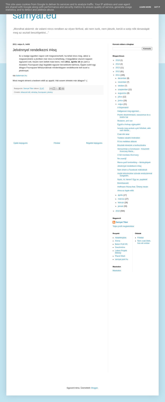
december (122, 78)
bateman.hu (21, 75)
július (120, 97)
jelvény (50, 92)
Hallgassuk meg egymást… (129, 111)
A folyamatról (122, 107)
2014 (118, 64)
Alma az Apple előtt (125, 190)
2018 (118, 60)
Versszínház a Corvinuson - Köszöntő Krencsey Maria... (133, 150)
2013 (118, 68)
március (121, 199)
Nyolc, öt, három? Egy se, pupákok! (132, 179)
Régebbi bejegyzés (94, 143)
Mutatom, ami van (124, 121)
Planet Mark (120, 256)
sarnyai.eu (35, 15)
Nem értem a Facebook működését (132, 170)
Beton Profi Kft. (121, 244)
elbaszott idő (25, 92)
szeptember (123, 89)
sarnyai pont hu (121, 259)
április (120, 195)
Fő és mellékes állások (127, 141)
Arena (117, 241)
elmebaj (34, 92)
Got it (157, 7)
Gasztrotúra (120, 247)
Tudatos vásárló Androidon (128, 138)
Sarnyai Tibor (122, 222)
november (122, 82)
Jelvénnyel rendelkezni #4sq (129, 166)
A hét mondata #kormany (128, 155)
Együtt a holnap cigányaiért (128, 124)
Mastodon (117, 270)
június (120, 100)
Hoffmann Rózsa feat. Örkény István (132, 187)
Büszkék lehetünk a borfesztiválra (131, 145)
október (121, 86)
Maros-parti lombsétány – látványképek (134, 162)
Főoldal (57, 143)
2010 (118, 211)
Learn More (145, 7)
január (121, 206)
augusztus (122, 93)
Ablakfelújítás (120, 238)
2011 (118, 75)
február (121, 202)
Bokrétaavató (123, 183)
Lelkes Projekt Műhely (121, 252)
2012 (118, 71)
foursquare (42, 92)
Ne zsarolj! (121, 159)
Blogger (94, 388)
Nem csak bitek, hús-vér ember (144, 242)
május (120, 104)
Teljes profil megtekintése (123, 226)
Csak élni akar (123, 134)
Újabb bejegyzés (20, 143)
